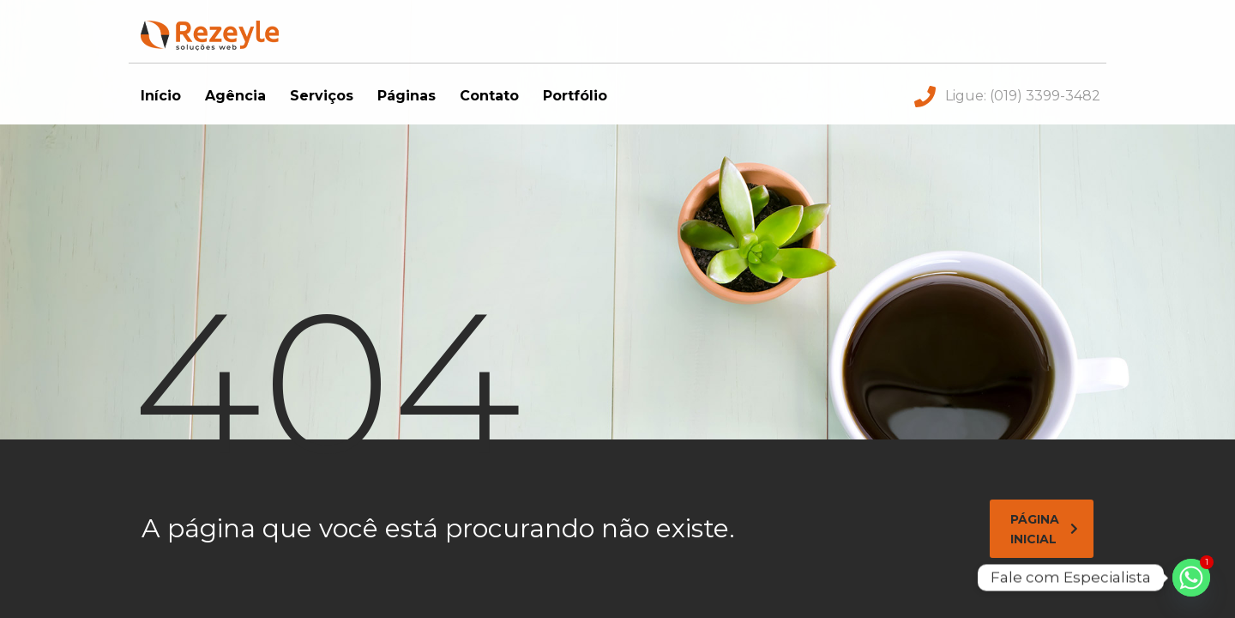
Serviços (321, 96)
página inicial (1044, 529)
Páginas (406, 96)
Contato (489, 96)
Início (161, 96)
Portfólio (575, 96)
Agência (235, 96)
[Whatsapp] (1191, 578)
